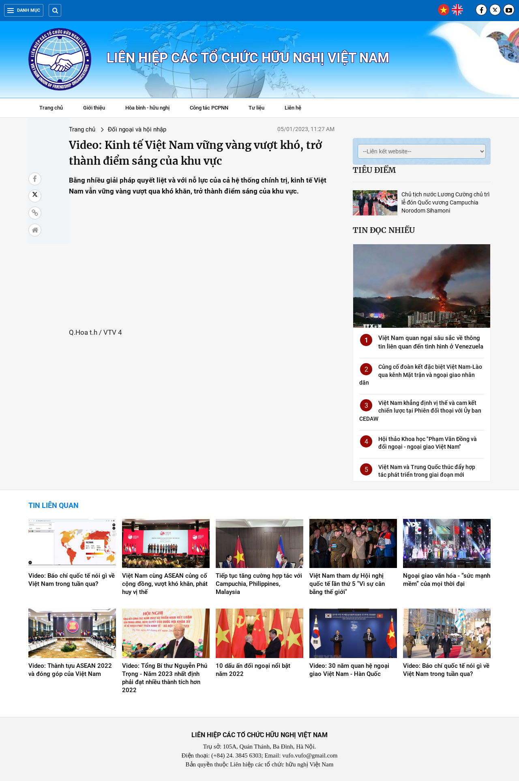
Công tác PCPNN (209, 108)
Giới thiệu (94, 108)
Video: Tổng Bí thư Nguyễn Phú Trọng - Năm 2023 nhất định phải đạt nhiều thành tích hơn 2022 (164, 678)
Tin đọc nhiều (384, 230)
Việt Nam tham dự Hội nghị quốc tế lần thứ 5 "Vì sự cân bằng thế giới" (347, 584)
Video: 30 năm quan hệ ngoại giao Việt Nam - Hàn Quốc (349, 670)
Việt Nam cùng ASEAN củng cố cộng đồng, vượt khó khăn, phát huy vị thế (165, 584)
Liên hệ (293, 108)
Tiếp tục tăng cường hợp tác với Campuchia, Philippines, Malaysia (259, 584)
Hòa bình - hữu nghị (147, 108)
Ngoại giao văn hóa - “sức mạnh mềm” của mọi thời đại (446, 579)
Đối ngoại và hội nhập (115, 129)
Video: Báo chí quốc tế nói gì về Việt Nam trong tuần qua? (71, 579)
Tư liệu (260, 109)
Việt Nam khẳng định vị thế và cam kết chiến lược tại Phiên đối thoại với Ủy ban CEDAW (420, 411)
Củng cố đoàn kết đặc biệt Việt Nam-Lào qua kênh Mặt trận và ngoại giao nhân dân (420, 375)
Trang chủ (51, 108)
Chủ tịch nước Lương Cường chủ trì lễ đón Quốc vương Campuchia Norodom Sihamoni (445, 202)
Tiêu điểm (374, 170)
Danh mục (23, 10)
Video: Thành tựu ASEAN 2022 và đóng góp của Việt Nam (70, 670)
